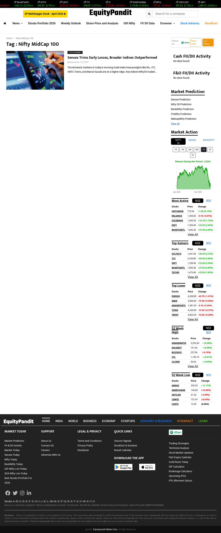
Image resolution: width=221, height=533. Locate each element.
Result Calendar (123, 450)
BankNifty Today (13, 464)
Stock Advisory (189, 23)
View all (175, 123)
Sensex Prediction (181, 99)
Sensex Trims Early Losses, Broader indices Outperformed (112, 58)
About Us (46, 440)
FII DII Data (147, 23)
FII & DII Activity (13, 445)
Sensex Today (12, 454)
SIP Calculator (177, 466)
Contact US (47, 445)
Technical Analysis (179, 448)
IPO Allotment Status (180, 480)
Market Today (12, 450)
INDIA (59, 421)
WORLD (73, 421)
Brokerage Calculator (180, 471)
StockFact (211, 23)
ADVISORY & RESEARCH (156, 421)
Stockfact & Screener (125, 445)
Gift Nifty (129, 23)
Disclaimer (83, 450)
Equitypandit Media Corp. (105, 529)
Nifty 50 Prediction (181, 104)
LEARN (202, 421)
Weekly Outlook (71, 23)
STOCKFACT (185, 421)
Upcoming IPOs (177, 475)
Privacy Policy (85, 445)
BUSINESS (90, 421)
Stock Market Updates (181, 452)
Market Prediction (14, 440)
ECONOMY (109, 421)
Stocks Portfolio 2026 (42, 23)
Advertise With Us (50, 454)
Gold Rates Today (178, 462)
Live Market (206, 42)
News (16, 23)
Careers (45, 450)
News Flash (193, 42)
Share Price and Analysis (102, 23)
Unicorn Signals (122, 440)
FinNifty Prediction (181, 114)
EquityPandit (110, 13)
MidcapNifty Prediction (183, 118)
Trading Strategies (179, 443)
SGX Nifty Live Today (16, 473)
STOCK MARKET (75, 52)
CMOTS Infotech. (154, 505)
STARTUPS (128, 421)
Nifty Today (10, 459)
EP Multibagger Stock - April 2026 (45, 13)
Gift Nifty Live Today (15, 468)
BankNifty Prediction (182, 109)
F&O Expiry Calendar (180, 457)
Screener (166, 23)
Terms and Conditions (90, 440)
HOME (46, 421)
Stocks (8, 501)
